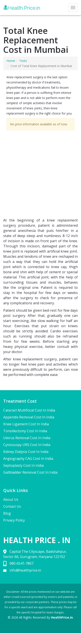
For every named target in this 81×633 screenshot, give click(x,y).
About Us (10, 499)
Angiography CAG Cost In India (28, 458)
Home (10, 61)
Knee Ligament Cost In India (26, 424)
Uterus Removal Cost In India (26, 437)
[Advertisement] (40, 175)
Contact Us (12, 506)
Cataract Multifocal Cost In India (29, 410)
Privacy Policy (14, 520)
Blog (7, 513)
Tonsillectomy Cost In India (25, 431)
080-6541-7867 (21, 563)
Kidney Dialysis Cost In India (25, 451)
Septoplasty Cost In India (23, 465)
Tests (23, 61)
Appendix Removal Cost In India (28, 417)
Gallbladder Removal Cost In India (30, 472)
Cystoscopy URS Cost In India (26, 444)
